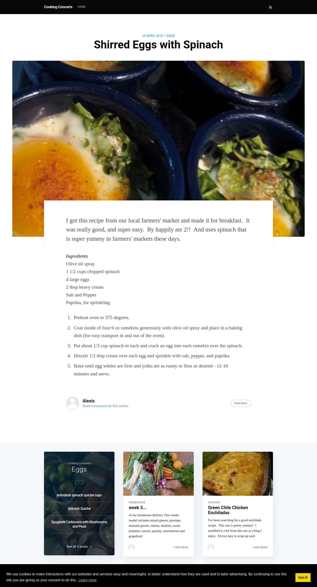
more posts (99, 406)
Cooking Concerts (58, 7)
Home (82, 6)
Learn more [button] (88, 580)
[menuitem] (81, 7)
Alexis (89, 401)
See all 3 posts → (79, 546)
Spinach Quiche (79, 507)
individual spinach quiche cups (79, 494)
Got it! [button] (303, 577)
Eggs (171, 36)
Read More (240, 403)
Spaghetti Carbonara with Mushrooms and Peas (79, 523)
